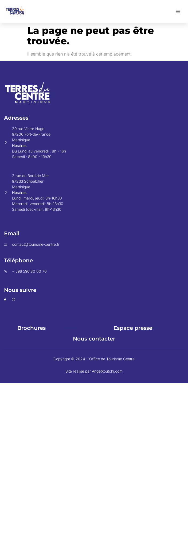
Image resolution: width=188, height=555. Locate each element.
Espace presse (132, 328)
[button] (178, 11)
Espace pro (79, 328)
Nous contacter (94, 338)
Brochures (31, 328)
